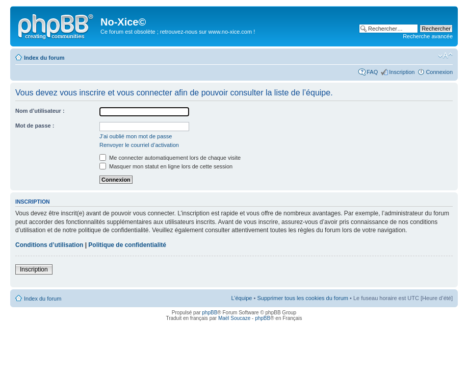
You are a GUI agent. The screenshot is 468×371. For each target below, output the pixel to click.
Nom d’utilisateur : (40, 111)
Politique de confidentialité (127, 245)
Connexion (439, 72)
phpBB (209, 312)
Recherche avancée (428, 36)
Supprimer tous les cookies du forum (302, 298)
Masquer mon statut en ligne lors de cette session (165, 166)
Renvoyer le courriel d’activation (139, 145)
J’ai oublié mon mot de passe (135, 136)
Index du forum (44, 58)
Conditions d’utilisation (49, 245)
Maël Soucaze (234, 318)
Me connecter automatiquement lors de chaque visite (170, 158)
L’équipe (241, 298)
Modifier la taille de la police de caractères (445, 55)
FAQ (372, 72)
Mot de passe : (34, 125)
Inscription (401, 72)
